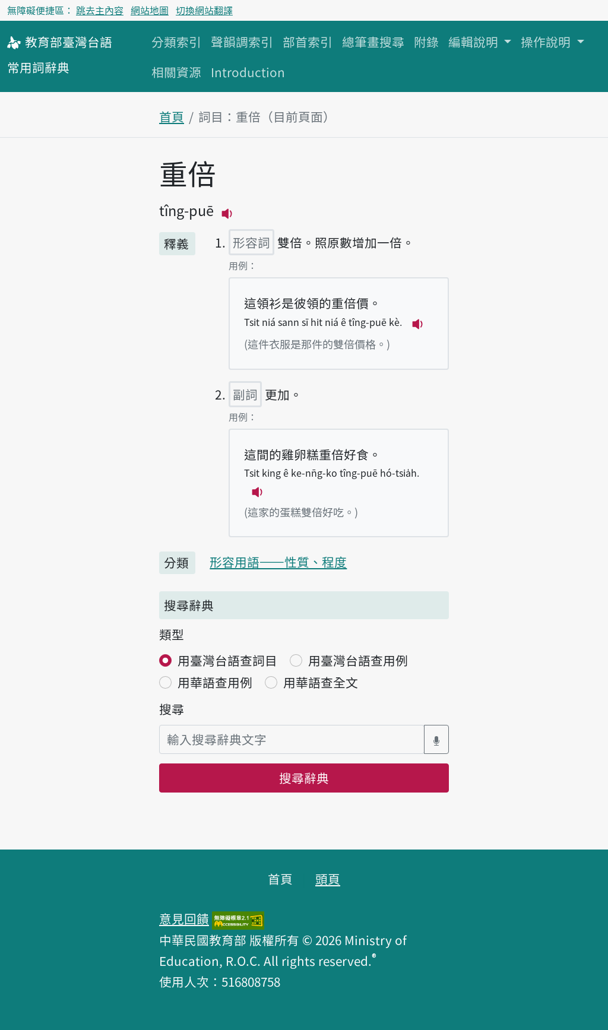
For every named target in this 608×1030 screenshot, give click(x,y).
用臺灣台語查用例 (358, 660)
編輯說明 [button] (474, 41)
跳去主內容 (100, 10)
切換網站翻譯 (204, 10)
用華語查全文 (320, 682)
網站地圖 (150, 10)
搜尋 (171, 709)
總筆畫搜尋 (373, 41)
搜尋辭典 (304, 778)
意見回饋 (184, 918)
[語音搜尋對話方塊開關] (436, 739)
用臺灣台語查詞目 (227, 660)
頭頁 (327, 879)
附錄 (426, 41)
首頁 (171, 116)
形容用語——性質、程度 (278, 562)
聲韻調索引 (242, 41)
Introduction (248, 72)
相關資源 (176, 72)
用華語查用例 (215, 682)
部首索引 (307, 41)
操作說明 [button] (547, 41)
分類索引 (176, 41)
